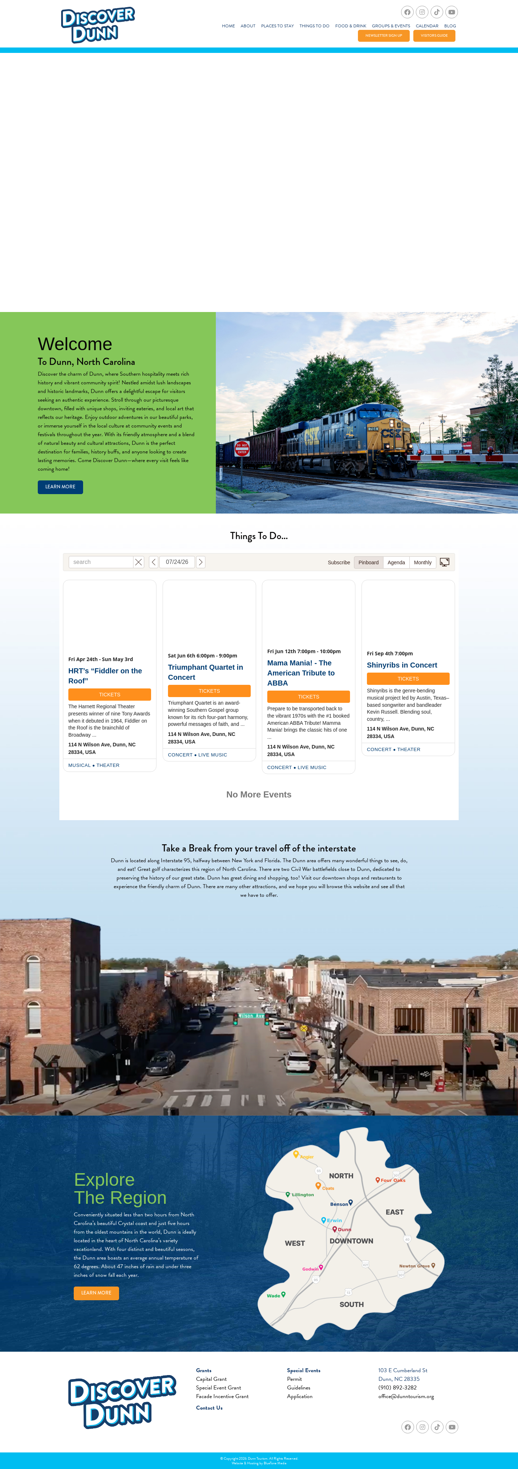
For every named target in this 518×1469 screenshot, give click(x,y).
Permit (294, 1379)
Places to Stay (277, 26)
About (248, 26)
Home (228, 26)
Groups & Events (391, 26)
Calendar (427, 26)
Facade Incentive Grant (222, 1396)
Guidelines (298, 1387)
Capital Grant (211, 1379)
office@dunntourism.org (406, 1396)
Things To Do (315, 26)
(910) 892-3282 (397, 1387)
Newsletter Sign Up (383, 35)
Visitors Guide (434, 35)
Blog (450, 26)
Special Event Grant (218, 1387)
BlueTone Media (275, 1463)
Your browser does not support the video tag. (259, 182)
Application (300, 1396)
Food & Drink (350, 26)
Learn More (60, 487)
